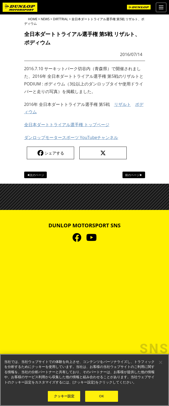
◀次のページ (35, 175)
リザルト (122, 104)
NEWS (45, 19)
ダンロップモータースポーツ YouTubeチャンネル (71, 137)
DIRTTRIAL (60, 19)
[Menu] (161, 7)
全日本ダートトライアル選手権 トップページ (66, 124)
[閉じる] (160, 362)
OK (101, 396)
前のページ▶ (133, 175)
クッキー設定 (64, 396)
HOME (33, 19)
